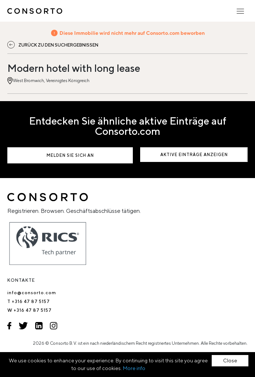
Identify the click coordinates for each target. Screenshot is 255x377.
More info (134, 368)
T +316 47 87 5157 (28, 301)
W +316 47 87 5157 (29, 310)
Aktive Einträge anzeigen (194, 154)
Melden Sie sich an (70, 155)
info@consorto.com (31, 292)
